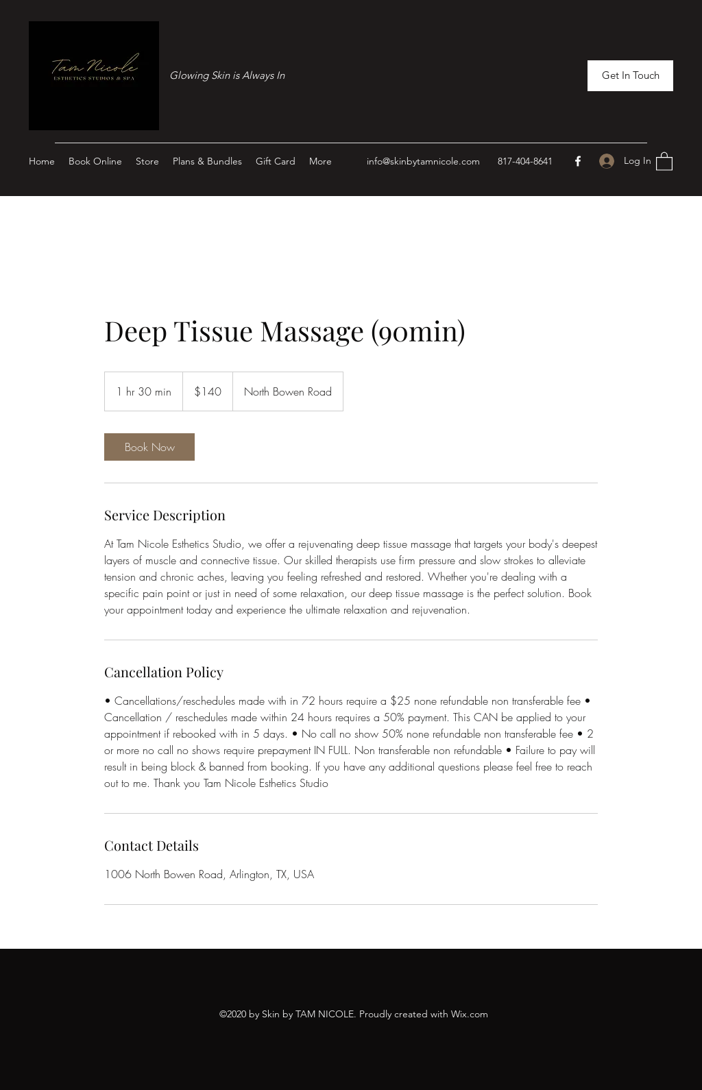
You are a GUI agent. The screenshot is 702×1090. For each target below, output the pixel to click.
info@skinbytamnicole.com (423, 161)
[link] (149, 447)
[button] (630, 75)
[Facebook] (578, 161)
